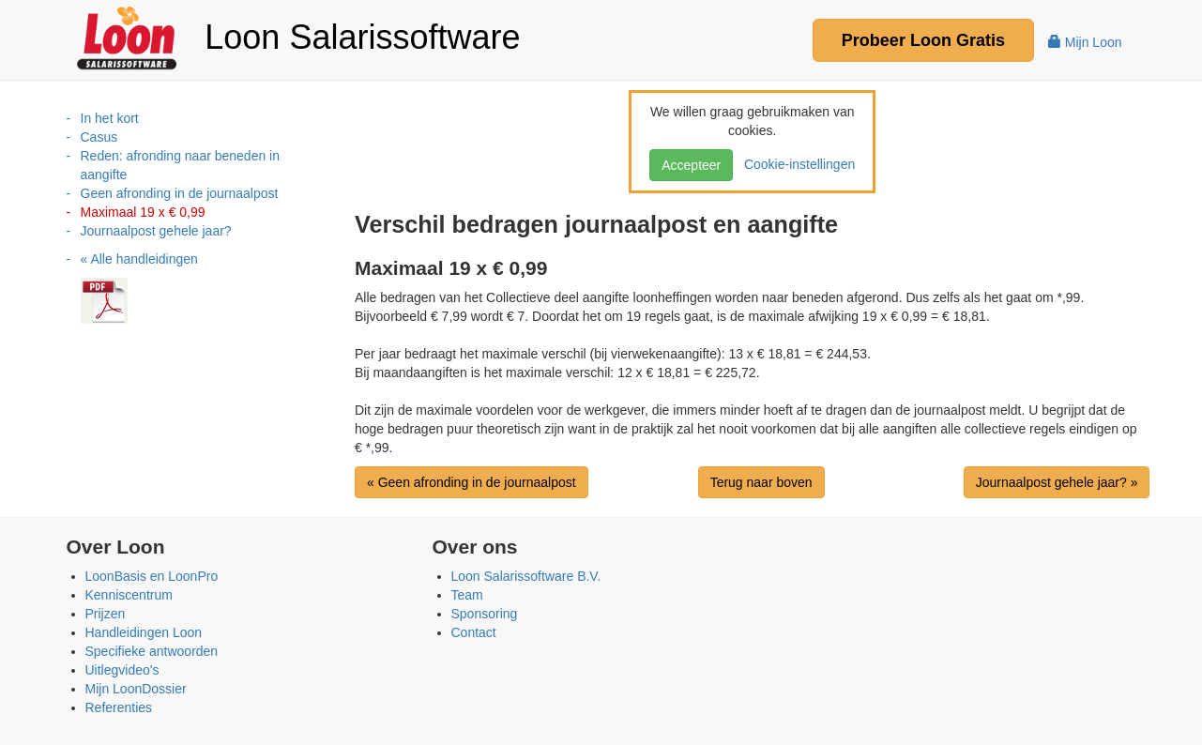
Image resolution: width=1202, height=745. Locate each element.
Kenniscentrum (129, 594)
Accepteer (691, 165)
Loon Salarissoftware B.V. (526, 576)
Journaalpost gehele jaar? (156, 230)
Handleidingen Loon (144, 632)
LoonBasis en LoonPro (152, 576)
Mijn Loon (1085, 42)
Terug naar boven (761, 482)
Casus (99, 136)
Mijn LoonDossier (136, 688)
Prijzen (105, 613)
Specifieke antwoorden (152, 651)
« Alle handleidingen (139, 258)
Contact (473, 632)
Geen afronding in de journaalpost (180, 193)
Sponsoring (484, 613)
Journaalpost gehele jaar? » (1057, 482)
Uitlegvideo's (122, 669)
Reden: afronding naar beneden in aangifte (181, 165)
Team (467, 594)
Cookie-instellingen (796, 164)
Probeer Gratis (923, 40)
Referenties (119, 707)
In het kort (110, 118)
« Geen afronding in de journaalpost (471, 482)
